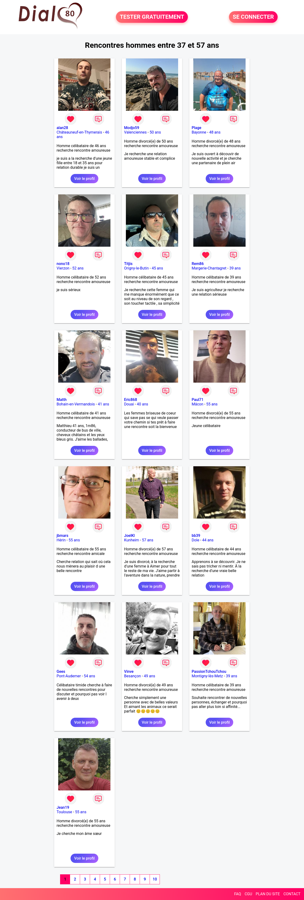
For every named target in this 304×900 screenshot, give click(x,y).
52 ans (78, 268)
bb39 (196, 535)
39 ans (235, 268)
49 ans (149, 676)
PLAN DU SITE (268, 894)
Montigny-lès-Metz (207, 676)
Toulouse (64, 812)
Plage (196, 127)
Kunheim (131, 540)
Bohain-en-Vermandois (76, 404)
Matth (61, 399)
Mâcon (197, 404)
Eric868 (130, 399)
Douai (129, 404)
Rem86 (198, 263)
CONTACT (291, 894)
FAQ (237, 894)
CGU (248, 894)
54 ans (89, 676)
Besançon (132, 676)
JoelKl (129, 535)
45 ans (157, 268)
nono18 (63, 263)
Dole (195, 540)
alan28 (62, 127)
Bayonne (199, 132)
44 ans (208, 540)
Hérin (61, 540)
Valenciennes (135, 132)
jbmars (62, 535)
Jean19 (63, 807)
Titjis (128, 263)
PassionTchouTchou (209, 671)
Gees (61, 671)
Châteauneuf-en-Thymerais (79, 132)
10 (155, 879)
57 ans (147, 540)
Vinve (129, 671)
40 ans (142, 404)
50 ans (155, 132)
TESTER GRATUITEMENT (152, 17)
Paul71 (198, 399)
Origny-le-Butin (136, 268)
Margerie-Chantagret (209, 268)
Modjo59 (131, 127)
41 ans (103, 404)
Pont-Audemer (69, 676)
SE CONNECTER (253, 17)
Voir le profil (84, 178)
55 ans (212, 404)
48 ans (215, 132)
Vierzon (63, 268)
